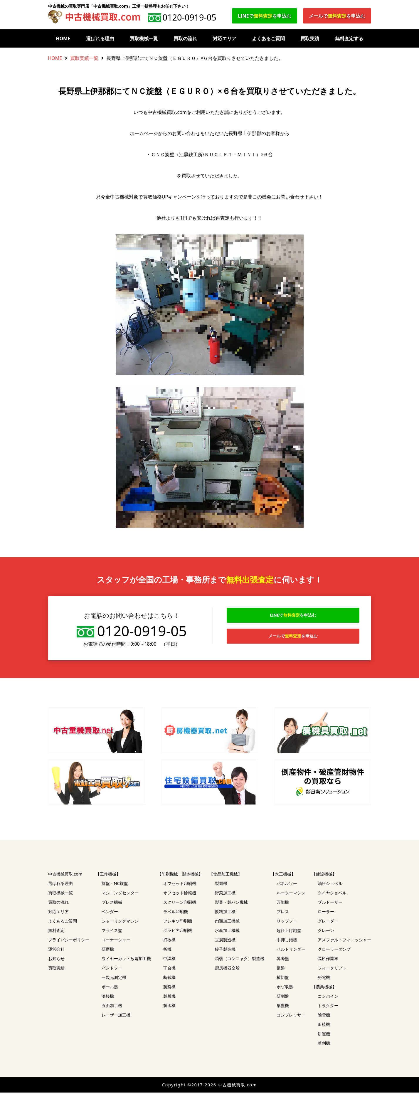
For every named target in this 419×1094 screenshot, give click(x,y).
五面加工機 (112, 1007)
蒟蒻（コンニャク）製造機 (239, 960)
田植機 (324, 1026)
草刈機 (324, 1044)
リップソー (287, 922)
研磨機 (108, 950)
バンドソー (112, 969)
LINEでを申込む (264, 16)
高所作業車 (328, 960)
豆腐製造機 (225, 941)
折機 (167, 950)
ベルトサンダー (291, 950)
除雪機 (324, 1016)
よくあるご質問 (268, 38)
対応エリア (224, 38)
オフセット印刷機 (179, 885)
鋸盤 (281, 969)
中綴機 (169, 960)
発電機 (324, 979)
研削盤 (283, 997)
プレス (283, 913)
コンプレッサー (291, 1016)
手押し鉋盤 (287, 941)
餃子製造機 (225, 950)
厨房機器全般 (227, 969)
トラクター (328, 1007)
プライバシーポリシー (68, 941)
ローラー (326, 913)
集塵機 (283, 1007)
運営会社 (56, 950)
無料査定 (56, 932)
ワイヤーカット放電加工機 (126, 960)
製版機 (169, 997)
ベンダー (110, 913)
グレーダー (328, 922)
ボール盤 (110, 988)
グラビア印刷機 (177, 932)
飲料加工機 (225, 913)
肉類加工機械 (227, 922)
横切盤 (283, 979)
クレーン (326, 932)
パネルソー (287, 885)
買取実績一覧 (84, 58)
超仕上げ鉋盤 (289, 932)
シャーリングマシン (120, 922)
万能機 (283, 903)
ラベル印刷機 (175, 913)
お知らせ (56, 960)
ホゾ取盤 (285, 988)
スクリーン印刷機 (179, 903)
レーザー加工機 (116, 1016)
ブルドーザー (330, 903)
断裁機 (169, 979)
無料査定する (349, 38)
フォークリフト (332, 969)
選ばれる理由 (100, 38)
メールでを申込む (337, 16)
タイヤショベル (332, 894)
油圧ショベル (330, 885)
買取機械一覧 (144, 38)
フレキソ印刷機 (177, 922)
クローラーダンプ (334, 950)
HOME (63, 38)
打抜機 (169, 941)
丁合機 (169, 969)
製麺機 (221, 885)
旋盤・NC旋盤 (115, 885)
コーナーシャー (116, 941)
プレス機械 (112, 903)
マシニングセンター (120, 894)
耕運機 (324, 1035)
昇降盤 (283, 960)
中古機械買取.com (65, 875)
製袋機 (169, 988)
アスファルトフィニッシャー (344, 941)
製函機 (169, 1007)
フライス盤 (112, 932)
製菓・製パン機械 (231, 903)
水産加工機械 (227, 932)
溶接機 (108, 997)
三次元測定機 (114, 979)
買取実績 (309, 38)
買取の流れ (185, 38)
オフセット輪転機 (179, 894)
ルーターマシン (291, 894)
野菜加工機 (225, 894)
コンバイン (328, 997)
